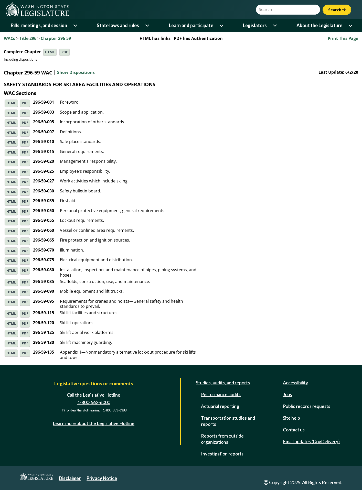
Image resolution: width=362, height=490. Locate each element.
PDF (64, 52)
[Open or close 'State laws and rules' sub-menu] (147, 25)
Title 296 (27, 38)
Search (337, 9)
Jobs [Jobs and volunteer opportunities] (287, 394)
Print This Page (343, 38)
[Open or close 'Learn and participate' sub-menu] (222, 25)
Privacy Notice (102, 478)
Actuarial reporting (220, 406)
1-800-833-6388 (114, 410)
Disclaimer (70, 478)
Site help (291, 418)
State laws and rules (118, 25)
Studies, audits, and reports (223, 382)
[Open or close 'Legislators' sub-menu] (275, 25)
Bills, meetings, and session (39, 25)
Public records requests (306, 406)
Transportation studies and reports (228, 421)
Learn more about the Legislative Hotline (93, 423)
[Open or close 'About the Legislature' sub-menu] (351, 25)
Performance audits (221, 394)
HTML (50, 52)
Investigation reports (222, 453)
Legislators (255, 25)
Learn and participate (191, 25)
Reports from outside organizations (222, 439)
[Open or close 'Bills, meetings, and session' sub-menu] (75, 25)
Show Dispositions (76, 72)
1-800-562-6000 (93, 402)
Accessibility (295, 382)
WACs (9, 38)
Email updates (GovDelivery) (311, 441)
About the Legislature (319, 25)
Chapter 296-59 (56, 38)
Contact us (294, 429)
